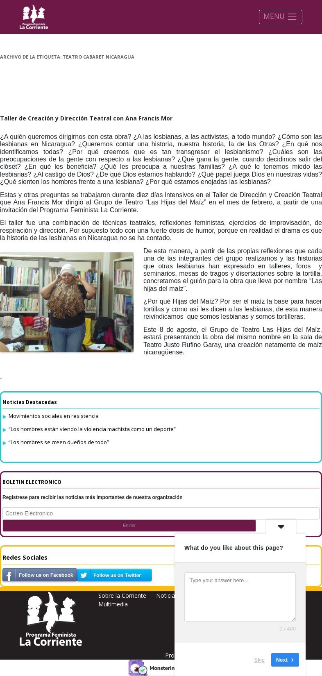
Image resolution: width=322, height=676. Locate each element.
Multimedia (113, 604)
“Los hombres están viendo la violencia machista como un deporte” (92, 429)
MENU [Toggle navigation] (280, 16)
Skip (259, 659)
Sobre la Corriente (122, 595)
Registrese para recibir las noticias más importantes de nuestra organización (92, 497)
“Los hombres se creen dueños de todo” (59, 442)
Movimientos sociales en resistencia (54, 416)
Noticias (167, 595)
